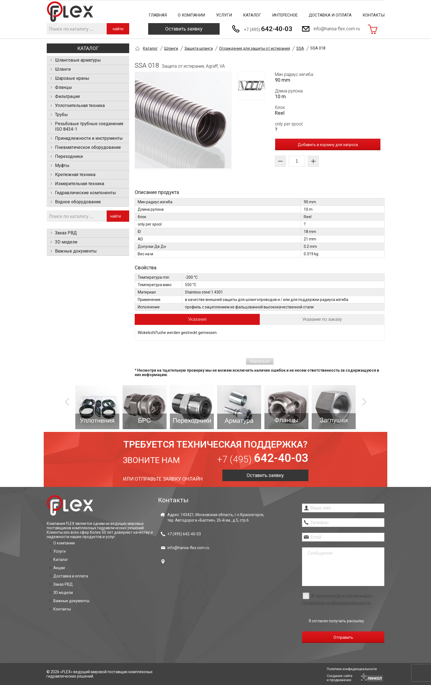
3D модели (66, 242)
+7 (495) (268, 29)
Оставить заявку (184, 29)
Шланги (63, 69)
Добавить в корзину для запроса (328, 145)
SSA (300, 48)
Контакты (374, 15)
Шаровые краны (72, 78)
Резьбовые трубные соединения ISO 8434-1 (89, 126)
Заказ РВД (66, 232)
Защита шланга (198, 48)
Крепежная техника (75, 174)
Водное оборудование (78, 201)
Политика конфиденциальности (352, 669)
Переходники (69, 156)
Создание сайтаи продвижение (339, 678)
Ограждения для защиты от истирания (254, 48)
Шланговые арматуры (78, 60)
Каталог (252, 15)
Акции (59, 568)
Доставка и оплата (330, 15)
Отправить (343, 637)
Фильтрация (67, 96)
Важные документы (76, 251)
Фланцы (63, 87)
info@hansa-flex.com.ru (337, 28)
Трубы (61, 114)
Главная (158, 15)
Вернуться (259, 361)
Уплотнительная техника (80, 105)
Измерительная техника (79, 183)
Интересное (285, 15)
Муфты (62, 165)
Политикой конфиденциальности (336, 602)
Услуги (224, 15)
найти (118, 29)
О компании (191, 15)
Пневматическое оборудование (88, 147)
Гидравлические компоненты (85, 192)
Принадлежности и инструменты (89, 138)
